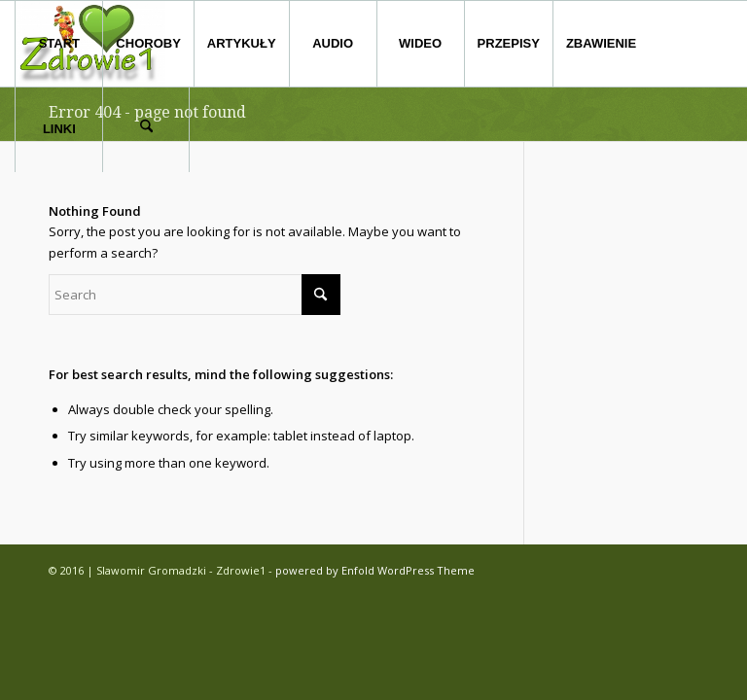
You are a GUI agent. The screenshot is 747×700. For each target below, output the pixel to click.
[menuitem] (58, 44)
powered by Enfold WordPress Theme (375, 570)
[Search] (146, 129)
